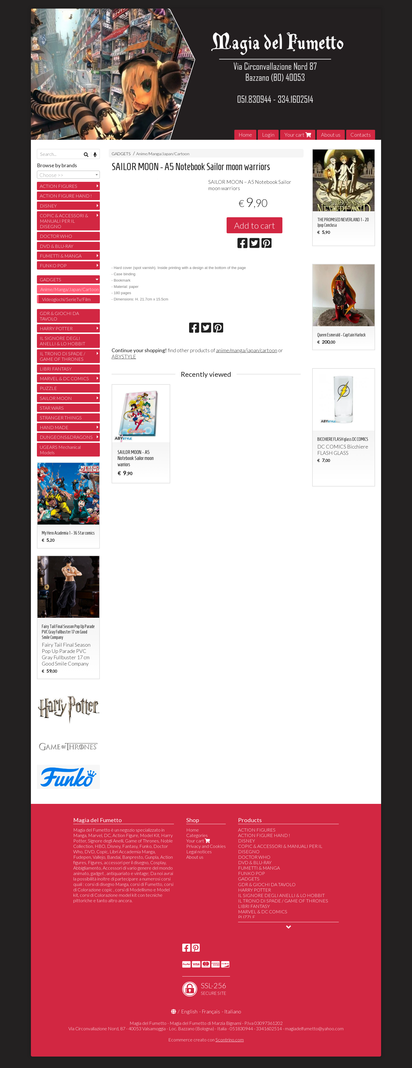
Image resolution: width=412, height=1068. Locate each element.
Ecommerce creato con (206, 1039)
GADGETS (121, 153)
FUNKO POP (53, 265)
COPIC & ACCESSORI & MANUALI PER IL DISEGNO (64, 221)
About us (330, 134)
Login (268, 134)
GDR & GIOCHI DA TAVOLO (59, 315)
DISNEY (48, 205)
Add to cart (254, 225)
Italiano (232, 1011)
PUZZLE (48, 388)
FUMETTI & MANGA (61, 255)
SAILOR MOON (56, 398)
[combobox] (68, 175)
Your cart (297, 134)
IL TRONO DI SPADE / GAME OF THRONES (62, 356)
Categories (197, 835)
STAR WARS (52, 408)
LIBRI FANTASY (56, 368)
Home (245, 134)
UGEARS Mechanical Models (60, 449)
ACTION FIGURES (58, 186)
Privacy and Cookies (206, 846)
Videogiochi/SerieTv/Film (66, 299)
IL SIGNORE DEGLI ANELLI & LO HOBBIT (62, 340)
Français (211, 1011)
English (189, 1011)
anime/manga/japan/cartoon (246, 363)
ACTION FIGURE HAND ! (66, 195)
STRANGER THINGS (61, 417)
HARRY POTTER (56, 328)
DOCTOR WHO (56, 236)
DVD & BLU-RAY (56, 246)
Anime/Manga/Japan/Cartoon (162, 153)
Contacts (360, 134)
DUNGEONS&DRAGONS (66, 437)
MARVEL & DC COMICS (64, 378)
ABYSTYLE (124, 369)
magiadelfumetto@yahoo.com (314, 1028)
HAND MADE (54, 427)
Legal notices (199, 851)
